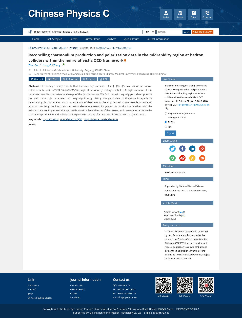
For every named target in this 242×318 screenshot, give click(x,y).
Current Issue (92, 39)
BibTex (170, 122)
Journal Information (158, 39)
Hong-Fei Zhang (52, 65)
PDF (103, 79)
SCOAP (32, 289)
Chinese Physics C (39, 47)
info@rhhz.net (161, 312)
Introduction (76, 285)
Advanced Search (202, 31)
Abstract (37, 79)
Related (89, 79)
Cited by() (170, 218)
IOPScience (33, 285)
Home (35, 39)
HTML (53, 79)
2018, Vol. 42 (59, 47)
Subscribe (75, 297)
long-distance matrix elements (101, 119)
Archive (111, 39)
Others (73, 293)
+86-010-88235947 (126, 289)
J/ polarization (50, 119)
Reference (70, 79)
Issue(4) (73, 47)
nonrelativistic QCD (71, 119)
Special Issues (131, 39)
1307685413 (124, 285)
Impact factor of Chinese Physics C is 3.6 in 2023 (61, 31)
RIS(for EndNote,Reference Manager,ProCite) (180, 115)
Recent (73, 39)
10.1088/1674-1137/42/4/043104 (113, 47)
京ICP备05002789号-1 (187, 309)
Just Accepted (54, 39)
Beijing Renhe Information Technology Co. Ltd (115, 312)
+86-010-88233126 (127, 293)
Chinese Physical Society (40, 297)
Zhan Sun (34, 65)
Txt (168, 126)
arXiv (30, 293)
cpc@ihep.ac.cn (129, 297)
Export (170, 133)
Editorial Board (77, 289)
